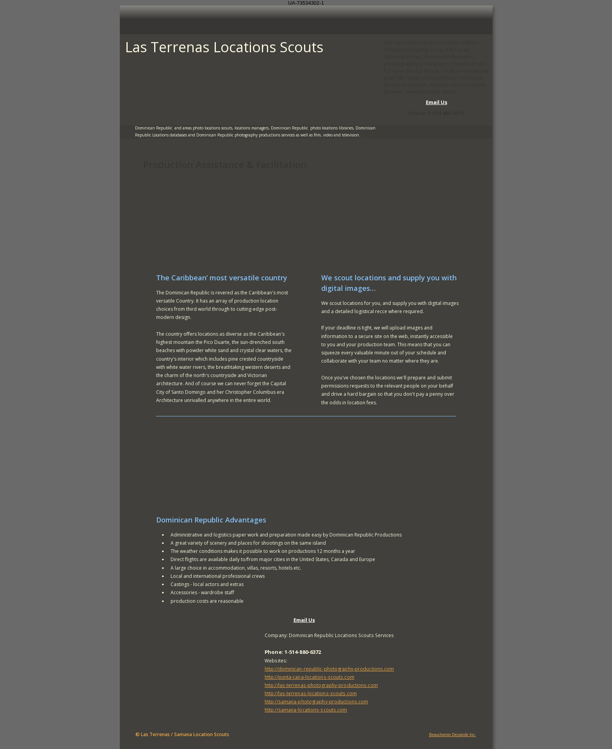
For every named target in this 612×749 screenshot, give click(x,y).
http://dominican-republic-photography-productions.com (329, 669)
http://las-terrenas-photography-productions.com (321, 685)
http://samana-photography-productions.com (316, 701)
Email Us (436, 102)
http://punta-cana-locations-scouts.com (309, 677)
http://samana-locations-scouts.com (306, 710)
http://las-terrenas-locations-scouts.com (311, 693)
